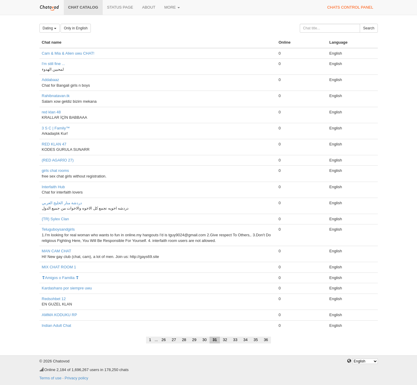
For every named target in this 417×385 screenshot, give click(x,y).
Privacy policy (76, 378)
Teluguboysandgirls (58, 229)
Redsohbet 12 (54, 299)
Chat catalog (83, 7)
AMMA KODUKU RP (59, 315)
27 (174, 340)
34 (245, 340)
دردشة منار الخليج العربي (62, 203)
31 (215, 340)
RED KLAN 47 (54, 144)
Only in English (76, 28)
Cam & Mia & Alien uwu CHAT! (68, 53)
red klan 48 (51, 112)
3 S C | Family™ (56, 128)
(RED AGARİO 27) (58, 160)
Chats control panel (350, 7)
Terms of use (50, 378)
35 (255, 340)
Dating (49, 28)
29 (194, 340)
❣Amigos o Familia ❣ (60, 277)
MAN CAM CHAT (56, 251)
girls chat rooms (55, 170)
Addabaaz (50, 79)
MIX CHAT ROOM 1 (59, 267)
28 (184, 340)
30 (204, 340)
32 (225, 340)
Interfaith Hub (53, 187)
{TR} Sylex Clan (55, 219)
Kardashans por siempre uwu (67, 288)
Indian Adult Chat (56, 325)
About (149, 7)
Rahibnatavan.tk (56, 96)
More (172, 7)
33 (235, 340)
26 (163, 340)
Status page (120, 7)
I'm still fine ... (53, 63)
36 (266, 340)
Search (368, 28)
